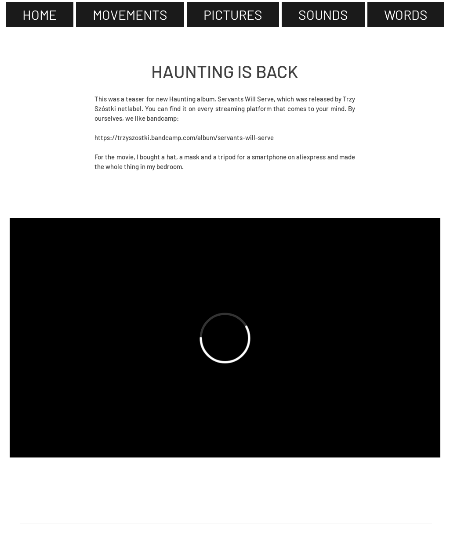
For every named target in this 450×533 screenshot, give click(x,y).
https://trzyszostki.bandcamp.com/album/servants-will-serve (184, 137)
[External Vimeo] (225, 337)
